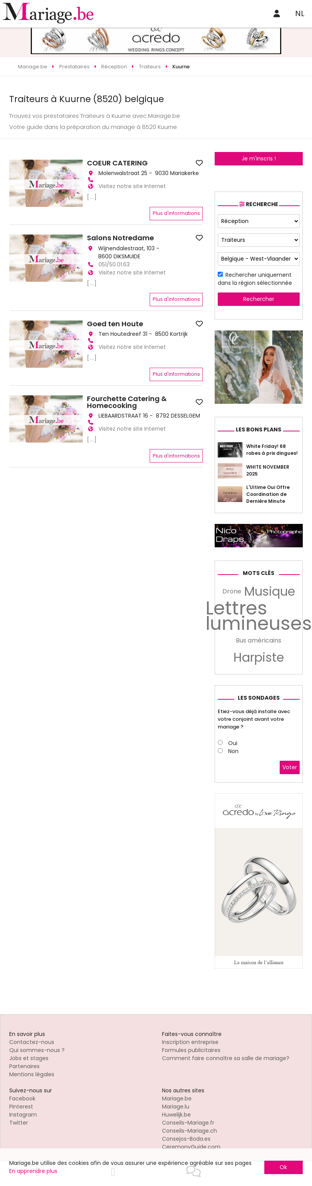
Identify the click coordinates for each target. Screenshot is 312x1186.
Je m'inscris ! (259, 158)
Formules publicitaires (191, 1050)
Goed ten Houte (115, 323)
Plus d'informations (176, 213)
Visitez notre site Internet (132, 186)
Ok (283, 1167)
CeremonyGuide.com (191, 1147)
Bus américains (258, 640)
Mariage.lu (175, 1106)
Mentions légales (31, 1074)
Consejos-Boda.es (186, 1139)
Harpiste (259, 657)
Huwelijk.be (176, 1114)
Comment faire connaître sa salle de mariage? (225, 1058)
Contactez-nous (31, 1042)
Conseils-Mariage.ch (189, 1131)
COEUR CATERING (117, 163)
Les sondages (259, 698)
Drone (231, 591)
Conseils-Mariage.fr (188, 1123)
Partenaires (24, 1066)
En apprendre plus (33, 1171)
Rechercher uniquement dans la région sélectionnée (255, 279)
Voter (289, 767)
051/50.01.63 (114, 264)
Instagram (23, 1114)
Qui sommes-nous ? (37, 1050)
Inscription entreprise (190, 1042)
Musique (269, 591)
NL (299, 13)
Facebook (22, 1098)
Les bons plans (258, 429)
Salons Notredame (120, 238)
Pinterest (21, 1106)
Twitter (18, 1123)
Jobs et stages (28, 1058)
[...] (92, 197)
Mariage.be (177, 1098)
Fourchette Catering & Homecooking (127, 402)
